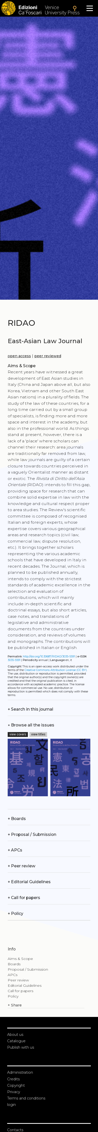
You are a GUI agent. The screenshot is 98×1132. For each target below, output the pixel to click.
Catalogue (16, 1041)
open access (19, 356)
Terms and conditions (26, 1098)
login (11, 1104)
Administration (20, 1072)
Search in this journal (30, 709)
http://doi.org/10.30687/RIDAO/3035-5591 (49, 656)
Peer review (21, 866)
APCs (15, 850)
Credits (13, 1079)
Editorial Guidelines (29, 882)
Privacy (13, 1092)
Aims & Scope (20, 958)
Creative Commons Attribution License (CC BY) (56, 670)
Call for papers (24, 897)
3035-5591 (14, 660)
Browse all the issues (31, 725)
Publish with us (20, 1047)
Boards (17, 818)
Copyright (16, 1085)
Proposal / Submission (32, 834)
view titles (38, 734)
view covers (17, 734)
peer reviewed (47, 356)
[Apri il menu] (89, 8)
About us (15, 1034)
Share (15, 1005)
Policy (15, 913)
